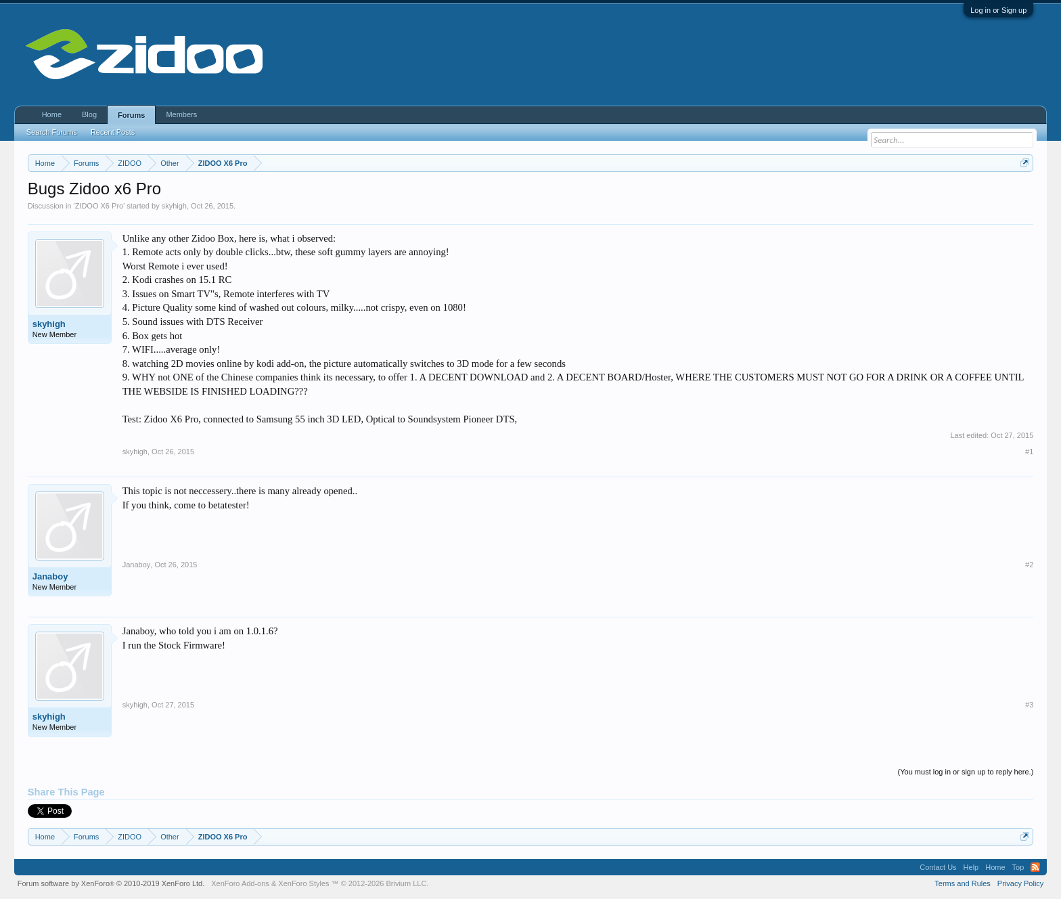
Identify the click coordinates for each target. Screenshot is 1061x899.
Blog (89, 114)
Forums (131, 115)
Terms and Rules (962, 883)
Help (971, 867)
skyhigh (174, 206)
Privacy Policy (1020, 883)
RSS (1035, 867)
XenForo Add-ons (240, 883)
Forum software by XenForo (111, 883)
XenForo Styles (303, 883)
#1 (1029, 451)
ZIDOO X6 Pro (99, 206)
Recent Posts (113, 132)
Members (181, 114)
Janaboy (50, 576)
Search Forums (51, 132)
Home (52, 114)
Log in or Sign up (998, 10)
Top (1018, 867)
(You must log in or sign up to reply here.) (966, 772)
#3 (1029, 705)
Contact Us (938, 867)
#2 (1029, 565)
